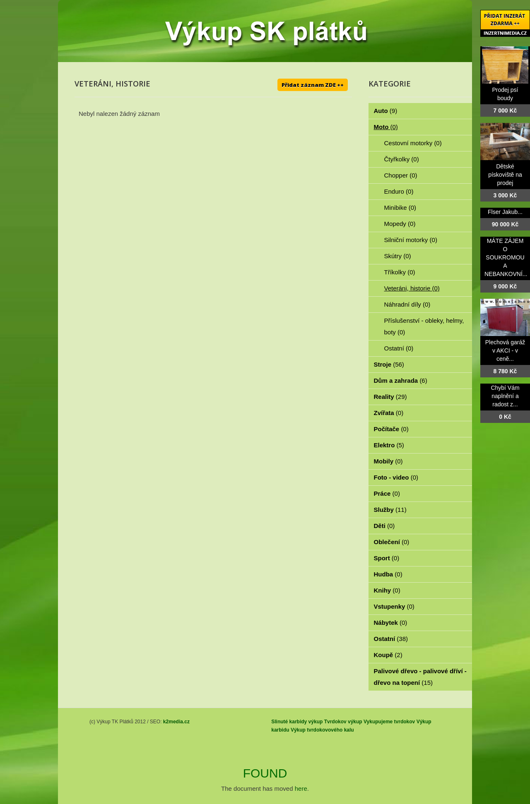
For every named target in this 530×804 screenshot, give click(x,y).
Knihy (387, 590)
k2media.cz (176, 722)
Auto (386, 110)
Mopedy (400, 223)
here (301, 788)
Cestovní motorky (413, 142)
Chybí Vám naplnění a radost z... (505, 396)
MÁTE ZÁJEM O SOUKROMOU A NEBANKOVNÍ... (505, 257)
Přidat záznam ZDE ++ (313, 85)
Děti (384, 525)
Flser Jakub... (505, 212)
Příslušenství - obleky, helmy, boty (424, 326)
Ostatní (399, 348)
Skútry (397, 255)
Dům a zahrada (400, 380)
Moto (386, 126)
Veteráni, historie (412, 288)
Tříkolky (399, 272)
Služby (390, 509)
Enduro (399, 191)
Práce (387, 493)
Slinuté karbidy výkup (297, 722)
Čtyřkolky (401, 159)
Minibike (400, 207)
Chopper (400, 175)
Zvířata (389, 412)
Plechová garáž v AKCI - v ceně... (505, 350)
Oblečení (392, 541)
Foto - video (396, 477)
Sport (387, 558)
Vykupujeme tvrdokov (389, 722)
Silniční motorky (410, 239)
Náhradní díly (407, 304)
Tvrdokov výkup (343, 722)
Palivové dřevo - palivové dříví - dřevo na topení (420, 676)
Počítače (391, 428)
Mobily (388, 461)
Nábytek (390, 622)
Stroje (389, 364)
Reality (390, 396)
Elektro (389, 445)
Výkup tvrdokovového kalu (322, 730)
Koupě (388, 654)
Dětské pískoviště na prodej (505, 174)
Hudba (388, 574)
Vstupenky (394, 606)
